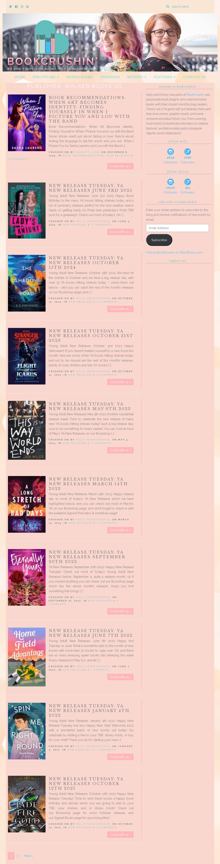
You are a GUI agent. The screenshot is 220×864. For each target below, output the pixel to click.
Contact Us (194, 77)
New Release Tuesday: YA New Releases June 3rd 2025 (91, 188)
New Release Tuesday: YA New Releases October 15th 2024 (86, 263)
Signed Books (79, 77)
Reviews (137, 77)
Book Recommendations (83, 155)
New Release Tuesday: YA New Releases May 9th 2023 (90, 406)
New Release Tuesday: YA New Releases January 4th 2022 (89, 711)
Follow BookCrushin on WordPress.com (174, 252)
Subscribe (159, 240)
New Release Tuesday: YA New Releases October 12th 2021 (86, 784)
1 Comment (100, 670)
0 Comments (18, 159)
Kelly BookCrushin (93, 221)
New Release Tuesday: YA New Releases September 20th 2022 (87, 557)
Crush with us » (120, 166)
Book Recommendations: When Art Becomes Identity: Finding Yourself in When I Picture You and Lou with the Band (89, 109)
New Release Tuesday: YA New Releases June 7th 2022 (91, 633)
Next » (28, 856)
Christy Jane (87, 152)
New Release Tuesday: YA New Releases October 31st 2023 (91, 336)
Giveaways (110, 77)
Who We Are (46, 77)
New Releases (118, 155)
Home (19, 77)
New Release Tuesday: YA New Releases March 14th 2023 (88, 484)
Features (165, 77)
